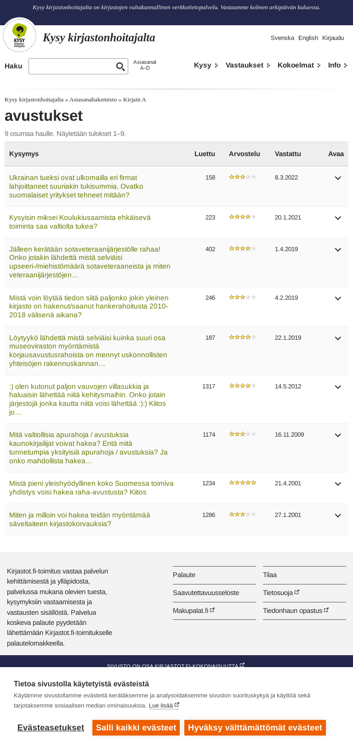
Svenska (282, 37)
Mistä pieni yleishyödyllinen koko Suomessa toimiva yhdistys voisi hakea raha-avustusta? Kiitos (91, 487)
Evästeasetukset (50, 727)
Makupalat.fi (190, 610)
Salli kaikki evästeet (136, 727)
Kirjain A (134, 99)
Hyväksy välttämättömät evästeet (255, 727)
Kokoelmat (296, 65)
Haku (13, 66)
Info (334, 65)
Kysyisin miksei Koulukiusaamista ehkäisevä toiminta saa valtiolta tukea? (80, 221)
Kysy (202, 65)
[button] (338, 181)
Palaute (184, 575)
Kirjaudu (333, 37)
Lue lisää (161, 705)
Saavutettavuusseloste (206, 592)
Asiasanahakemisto (93, 99)
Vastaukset (244, 65)
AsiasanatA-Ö (144, 65)
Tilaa (270, 575)
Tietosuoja (278, 592)
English (308, 37)
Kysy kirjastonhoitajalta (34, 99)
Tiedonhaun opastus (292, 610)
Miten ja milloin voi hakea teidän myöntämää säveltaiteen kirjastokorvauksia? (79, 519)
